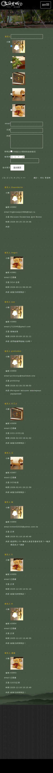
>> (24, 177)
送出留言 (17, 167)
